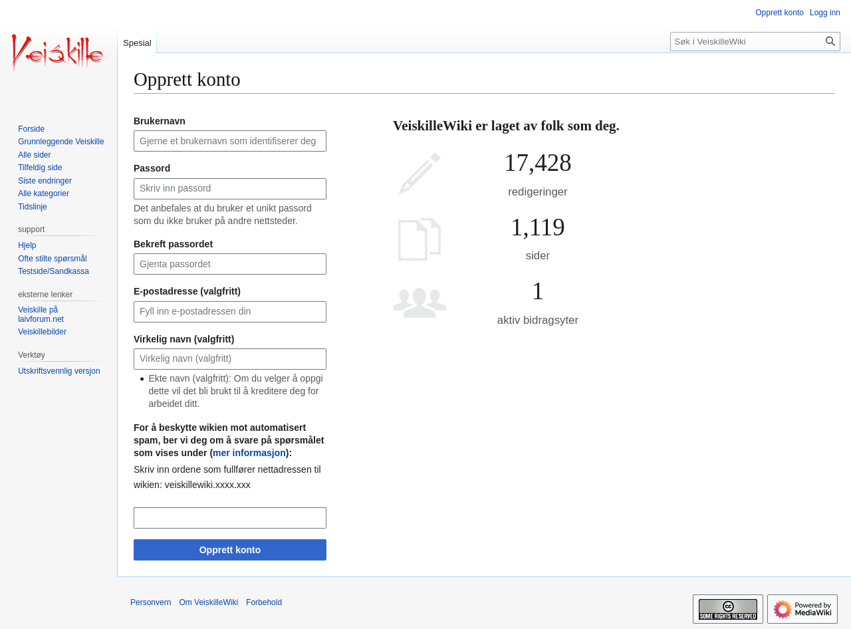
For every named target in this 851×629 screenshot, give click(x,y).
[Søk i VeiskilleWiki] (755, 41)
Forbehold (264, 602)
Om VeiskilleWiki (208, 602)
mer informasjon (249, 452)
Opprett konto (230, 550)
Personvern (150, 602)
